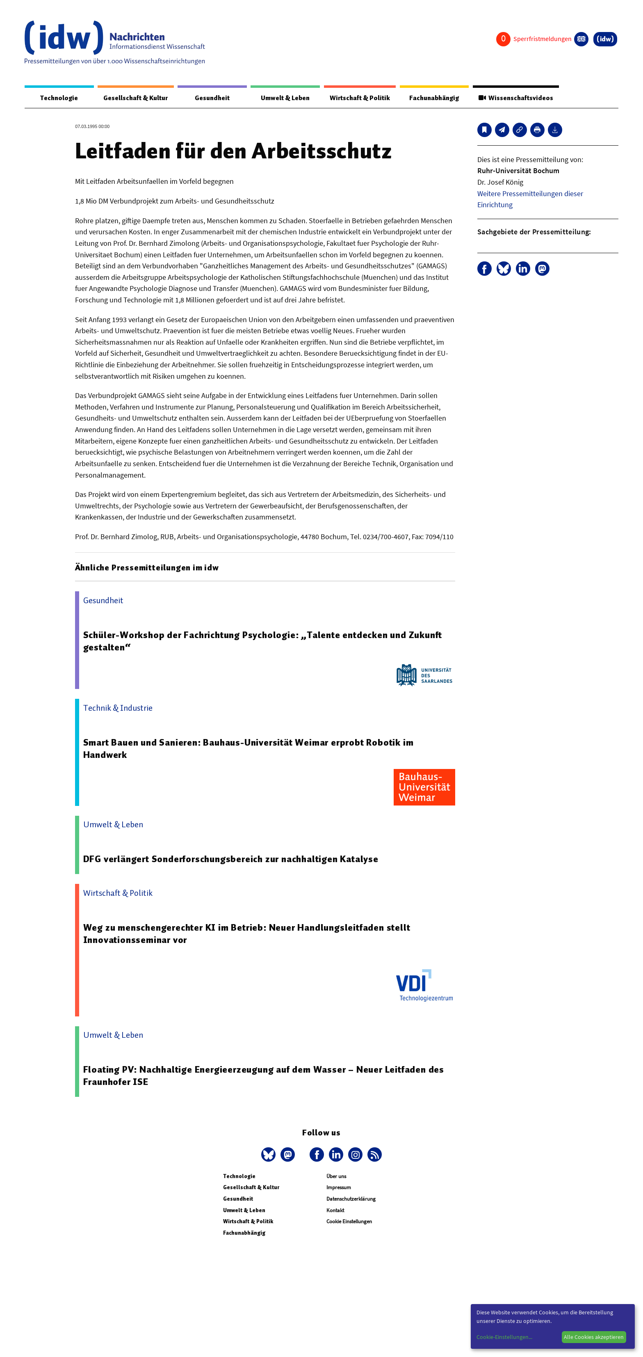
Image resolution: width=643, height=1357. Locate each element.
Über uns (336, 1176)
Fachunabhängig (433, 98)
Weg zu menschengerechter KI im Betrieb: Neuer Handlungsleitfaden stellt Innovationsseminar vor (247, 934)
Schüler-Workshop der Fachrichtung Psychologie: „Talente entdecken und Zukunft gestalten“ (263, 641)
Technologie (59, 98)
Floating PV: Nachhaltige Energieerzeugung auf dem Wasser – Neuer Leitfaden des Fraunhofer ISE (264, 1076)
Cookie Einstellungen (349, 1221)
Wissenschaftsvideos (515, 98)
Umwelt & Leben (284, 98)
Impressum (338, 1187)
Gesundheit (212, 98)
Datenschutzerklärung (351, 1199)
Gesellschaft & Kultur (135, 98)
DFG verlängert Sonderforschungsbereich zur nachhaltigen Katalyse (231, 859)
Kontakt (335, 1210)
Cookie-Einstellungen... (504, 1337)
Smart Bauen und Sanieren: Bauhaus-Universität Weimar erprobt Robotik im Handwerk (249, 749)
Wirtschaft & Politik (358, 98)
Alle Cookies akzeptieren (594, 1337)
